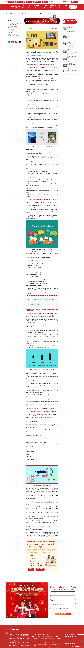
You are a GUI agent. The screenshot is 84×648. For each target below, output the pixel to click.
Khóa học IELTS (17, 2)
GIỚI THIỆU (22, 6)
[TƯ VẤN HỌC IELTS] (63, 630)
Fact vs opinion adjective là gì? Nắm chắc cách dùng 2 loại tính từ (41, 29)
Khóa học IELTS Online (26, 2)
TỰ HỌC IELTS (45, 6)
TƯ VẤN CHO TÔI (73, 6)
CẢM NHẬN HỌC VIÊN (63, 6)
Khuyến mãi (44, 2)
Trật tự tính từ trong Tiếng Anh (50, 478)
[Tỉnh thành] (63, 620)
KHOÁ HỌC (29, 6)
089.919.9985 (11, 1)
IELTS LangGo (50, 75)
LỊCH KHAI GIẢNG (36, 6)
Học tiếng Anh (15, 29)
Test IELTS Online (36, 2)
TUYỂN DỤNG (72, 2)
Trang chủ (8, 29)
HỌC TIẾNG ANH (53, 6)
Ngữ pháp (22, 29)
